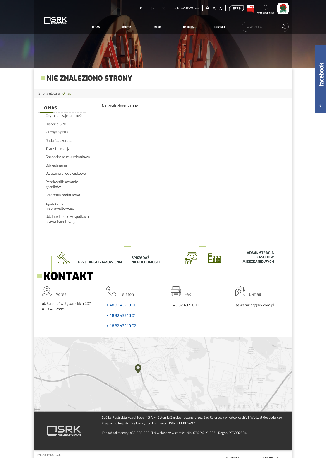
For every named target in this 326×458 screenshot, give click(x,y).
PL (141, 8)
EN (152, 8)
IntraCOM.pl (54, 455)
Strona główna (49, 93)
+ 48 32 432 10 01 (120, 315)
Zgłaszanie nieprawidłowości (60, 206)
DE (163, 8)
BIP (250, 9)
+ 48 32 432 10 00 (121, 305)
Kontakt (219, 27)
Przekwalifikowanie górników (62, 184)
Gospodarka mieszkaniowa (68, 157)
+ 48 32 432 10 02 (121, 325)
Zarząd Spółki (57, 132)
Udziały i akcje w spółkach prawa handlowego (67, 219)
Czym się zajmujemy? (64, 115)
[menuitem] (95, 27)
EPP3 (236, 8)
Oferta (126, 27)
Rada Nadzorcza (59, 140)
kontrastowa (184, 8)
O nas (96, 27)
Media (158, 27)
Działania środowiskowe (66, 173)
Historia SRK (56, 124)
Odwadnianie (56, 165)
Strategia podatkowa (63, 195)
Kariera (188, 27)
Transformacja (58, 148)
